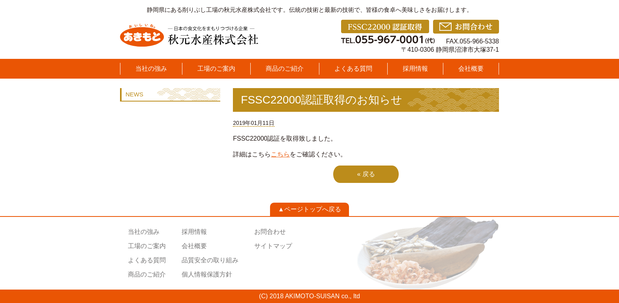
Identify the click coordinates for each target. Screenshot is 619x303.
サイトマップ (273, 246)
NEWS (134, 94)
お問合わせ (270, 231)
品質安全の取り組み (210, 260)
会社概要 (471, 68)
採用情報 (415, 68)
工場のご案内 (216, 68)
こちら (280, 154)
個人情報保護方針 (207, 274)
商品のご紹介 (285, 68)
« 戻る (366, 174)
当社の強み (151, 68)
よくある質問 (353, 68)
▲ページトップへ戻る (309, 209)
